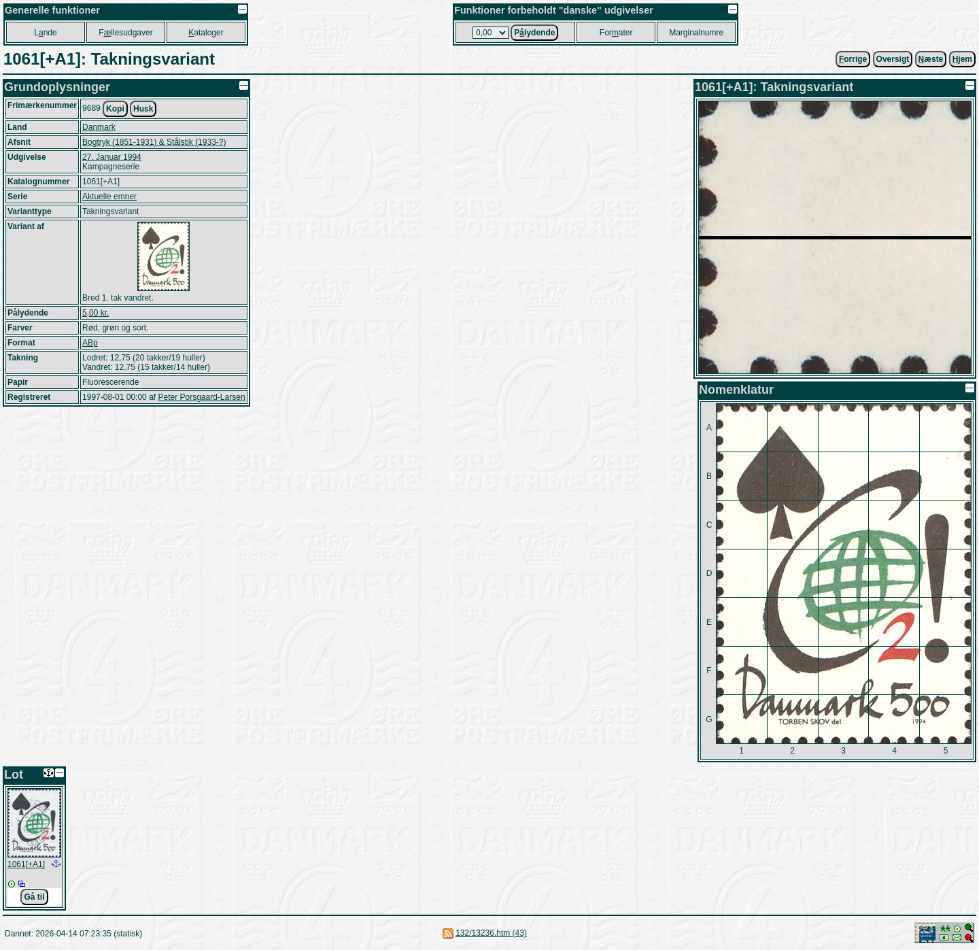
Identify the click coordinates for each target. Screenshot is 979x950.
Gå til (34, 897)
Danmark (99, 127)
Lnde (45, 32)
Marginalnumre (696, 32)
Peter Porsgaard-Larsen (201, 397)
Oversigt (893, 59)
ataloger (205, 32)
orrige (853, 59)
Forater (616, 32)
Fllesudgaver (125, 32)
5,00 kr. (95, 313)
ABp (90, 342)
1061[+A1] (26, 864)
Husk (143, 109)
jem (962, 59)
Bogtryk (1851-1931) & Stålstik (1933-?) (154, 142)
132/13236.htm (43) (491, 933)
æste (931, 59)
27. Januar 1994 (111, 157)
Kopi (115, 109)
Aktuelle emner (109, 196)
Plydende (534, 32)
